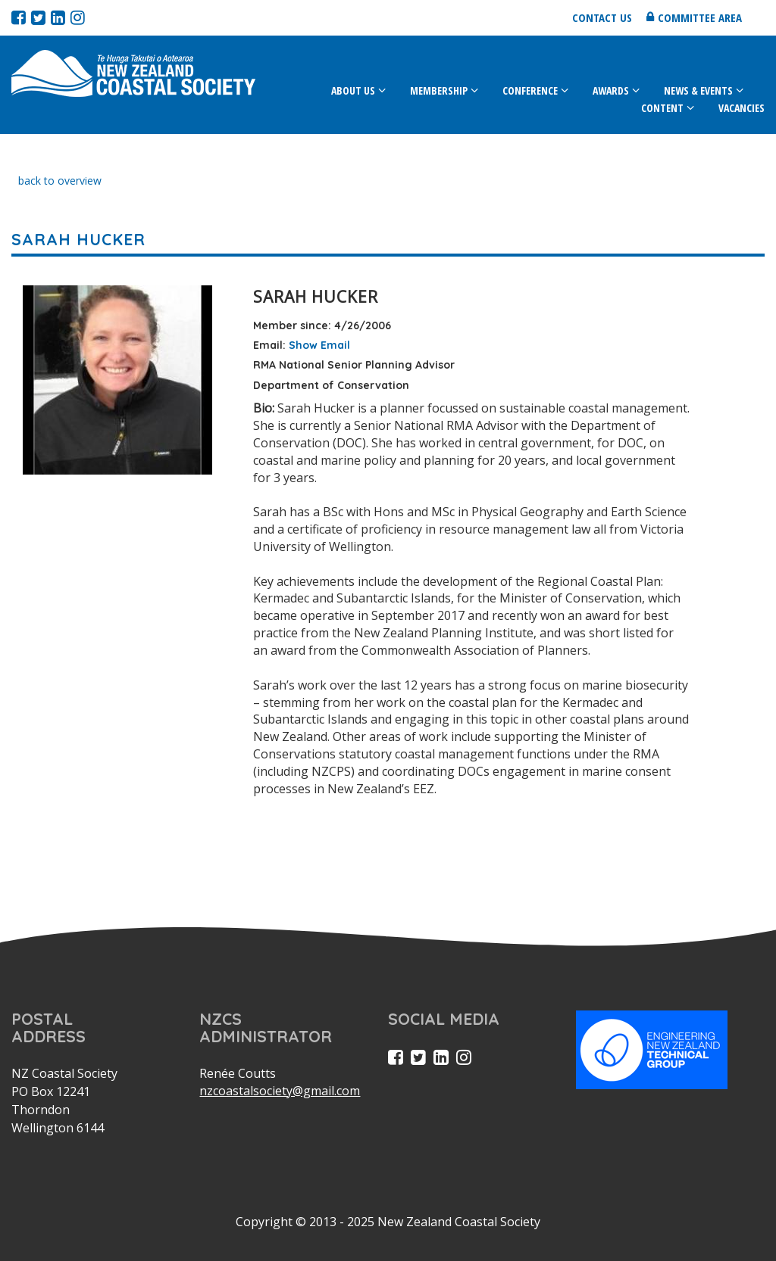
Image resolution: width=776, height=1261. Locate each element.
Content (662, 108)
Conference (530, 90)
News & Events (698, 90)
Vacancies (741, 108)
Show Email (319, 345)
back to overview (60, 180)
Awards (611, 90)
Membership (439, 90)
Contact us (602, 17)
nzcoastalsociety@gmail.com (279, 1090)
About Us (353, 90)
